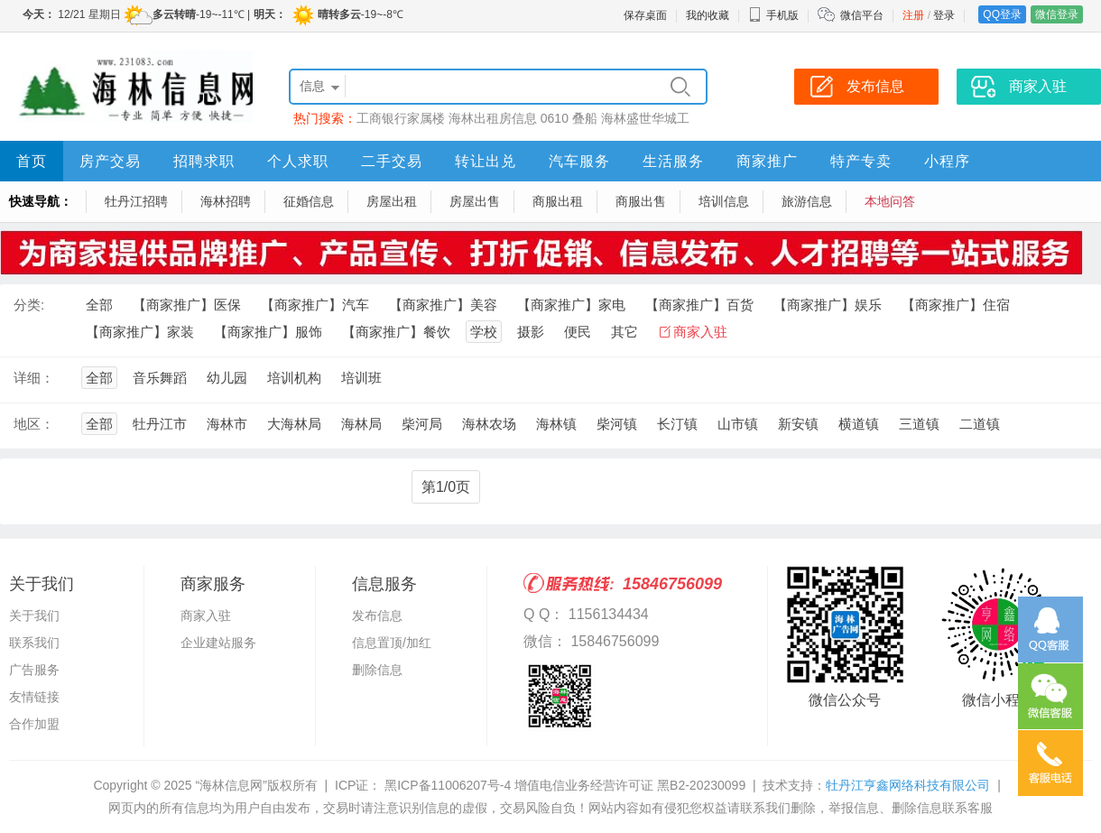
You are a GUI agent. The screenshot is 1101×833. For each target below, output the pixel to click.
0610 (555, 118)
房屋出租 (391, 201)
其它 (624, 331)
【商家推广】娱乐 (827, 304)
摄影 (530, 331)
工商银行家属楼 (400, 118)
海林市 (227, 423)
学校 (483, 331)
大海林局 (294, 423)
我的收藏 (707, 15)
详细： (34, 377)
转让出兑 (485, 161)
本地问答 (890, 201)
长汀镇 (677, 423)
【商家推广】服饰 (268, 331)
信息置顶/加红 (391, 642)
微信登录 (1056, 14)
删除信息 (377, 669)
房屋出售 (474, 201)
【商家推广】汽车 (315, 304)
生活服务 (673, 161)
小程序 (947, 161)
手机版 (773, 15)
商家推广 (767, 161)
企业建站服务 (218, 642)
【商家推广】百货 (699, 304)
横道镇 (858, 423)
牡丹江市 (160, 423)
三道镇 (919, 423)
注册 (913, 15)
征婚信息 (308, 201)
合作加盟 (34, 724)
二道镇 (979, 423)
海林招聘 (225, 201)
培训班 (361, 377)
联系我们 (34, 642)
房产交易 (110, 161)
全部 (99, 304)
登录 (944, 15)
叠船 (584, 118)
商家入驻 (700, 331)
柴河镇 (617, 423)
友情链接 (34, 697)
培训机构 (294, 377)
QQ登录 (1002, 14)
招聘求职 (204, 161)
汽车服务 (579, 161)
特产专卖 (861, 161)
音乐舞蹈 (160, 377)
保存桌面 (645, 15)
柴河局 (422, 423)
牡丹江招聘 (136, 201)
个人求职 (297, 161)
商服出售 (640, 201)
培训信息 (724, 201)
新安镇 (798, 423)
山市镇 (737, 423)
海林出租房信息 (493, 118)
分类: (29, 304)
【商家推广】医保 (187, 304)
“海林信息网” (230, 785)
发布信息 (377, 615)
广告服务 (34, 669)
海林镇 (556, 423)
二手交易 (391, 161)
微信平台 (862, 15)
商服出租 (557, 201)
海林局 (361, 423)
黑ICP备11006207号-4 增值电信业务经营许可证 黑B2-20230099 (563, 785)
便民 (577, 331)
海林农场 (489, 423)
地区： (34, 423)
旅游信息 (807, 201)
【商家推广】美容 (443, 304)
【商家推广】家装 (140, 331)
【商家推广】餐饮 (396, 331)
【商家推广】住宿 (956, 304)
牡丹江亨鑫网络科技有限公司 (908, 785)
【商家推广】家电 (571, 304)
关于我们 (34, 615)
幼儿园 (227, 377)
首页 (31, 161)
